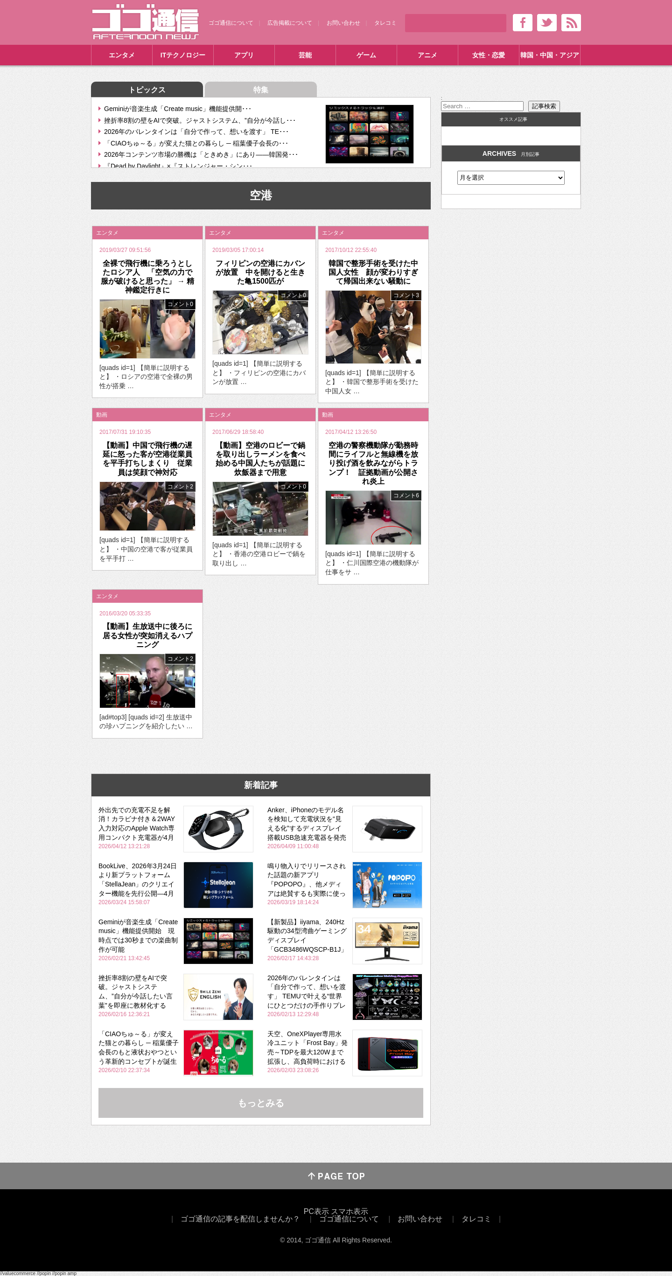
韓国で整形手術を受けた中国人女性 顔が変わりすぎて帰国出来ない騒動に (373, 272)
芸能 (305, 55)
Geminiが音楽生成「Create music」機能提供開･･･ (178, 108)
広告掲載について (289, 23)
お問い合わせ (343, 23)
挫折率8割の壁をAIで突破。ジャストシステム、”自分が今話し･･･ (200, 120)
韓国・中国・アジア (549, 55)
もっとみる (261, 1103)
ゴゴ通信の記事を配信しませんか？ (240, 1219)
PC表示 (316, 1211)
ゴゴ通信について (231, 23)
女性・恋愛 (488, 55)
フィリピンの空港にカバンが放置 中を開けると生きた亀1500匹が (260, 272)
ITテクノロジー (183, 55)
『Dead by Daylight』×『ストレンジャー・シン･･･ (178, 166)
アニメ (427, 55)
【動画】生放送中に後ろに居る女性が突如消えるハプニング (147, 635)
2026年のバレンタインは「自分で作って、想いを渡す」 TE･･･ (196, 131)
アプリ (244, 55)
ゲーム (366, 55)
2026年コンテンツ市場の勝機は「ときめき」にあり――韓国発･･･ (201, 154)
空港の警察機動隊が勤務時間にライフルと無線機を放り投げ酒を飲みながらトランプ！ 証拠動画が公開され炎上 (373, 463)
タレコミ (385, 23)
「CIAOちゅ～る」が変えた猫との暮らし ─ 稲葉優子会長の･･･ (196, 143)
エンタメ (122, 55)
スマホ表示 (349, 1211)
